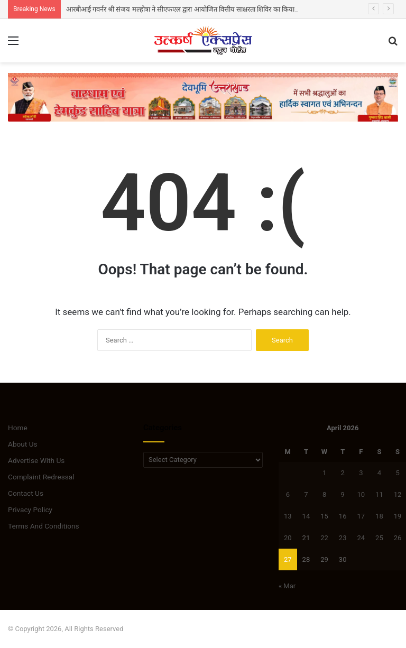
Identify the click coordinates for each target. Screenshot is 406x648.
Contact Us (25, 493)
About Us (23, 444)
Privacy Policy (30, 509)
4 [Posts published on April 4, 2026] (379, 473)
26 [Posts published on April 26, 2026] (398, 538)
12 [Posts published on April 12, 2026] (398, 494)
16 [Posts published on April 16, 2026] (343, 516)
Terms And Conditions (43, 526)
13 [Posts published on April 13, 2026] (288, 516)
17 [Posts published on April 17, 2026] (361, 516)
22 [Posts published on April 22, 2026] (324, 538)
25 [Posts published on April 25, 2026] (379, 538)
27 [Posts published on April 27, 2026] (288, 559)
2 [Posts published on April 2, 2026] (343, 473)
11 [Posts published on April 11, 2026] (379, 494)
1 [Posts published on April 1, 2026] (324, 473)
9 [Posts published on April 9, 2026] (343, 494)
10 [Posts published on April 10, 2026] (361, 494)
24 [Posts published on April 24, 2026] (361, 538)
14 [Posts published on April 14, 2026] (306, 516)
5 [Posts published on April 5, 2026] (397, 473)
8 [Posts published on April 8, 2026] (324, 494)
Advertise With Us (36, 460)
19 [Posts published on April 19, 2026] (398, 516)
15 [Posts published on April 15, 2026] (324, 516)
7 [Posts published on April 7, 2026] (306, 494)
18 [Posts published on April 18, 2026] (379, 516)
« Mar (287, 586)
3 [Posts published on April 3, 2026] (361, 473)
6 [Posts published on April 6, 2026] (288, 494)
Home (17, 427)
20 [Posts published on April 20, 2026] (288, 538)
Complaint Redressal (41, 477)
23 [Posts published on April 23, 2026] (343, 538)
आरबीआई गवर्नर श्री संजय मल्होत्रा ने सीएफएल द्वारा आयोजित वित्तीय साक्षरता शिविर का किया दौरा (186, 9)
